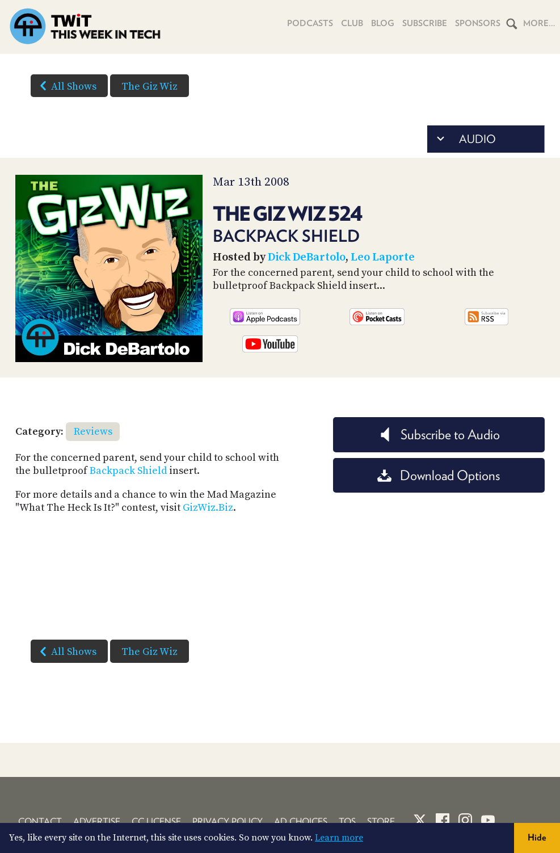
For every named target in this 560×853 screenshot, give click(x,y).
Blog (382, 23)
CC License (156, 821)
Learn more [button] (339, 837)
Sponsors (477, 23)
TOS (347, 821)
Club (352, 23)
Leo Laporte (383, 257)
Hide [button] (537, 837)
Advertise (96, 821)
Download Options (438, 475)
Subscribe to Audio (439, 434)
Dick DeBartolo (307, 257)
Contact (40, 821)
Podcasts (310, 23)
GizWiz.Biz (208, 507)
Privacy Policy (227, 821)
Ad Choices (300, 821)
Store (381, 821)
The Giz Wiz (149, 86)
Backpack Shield (128, 470)
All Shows (65, 86)
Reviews (93, 431)
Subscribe (424, 23)
